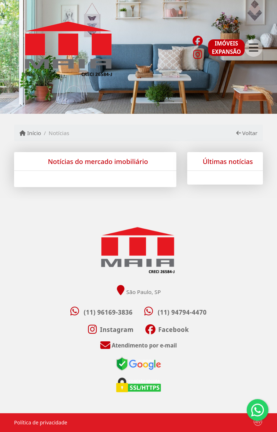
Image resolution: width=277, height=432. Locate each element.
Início (30, 133)
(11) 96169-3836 (108, 312)
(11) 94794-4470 (182, 312)
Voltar (247, 133)
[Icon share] (197, 40)
